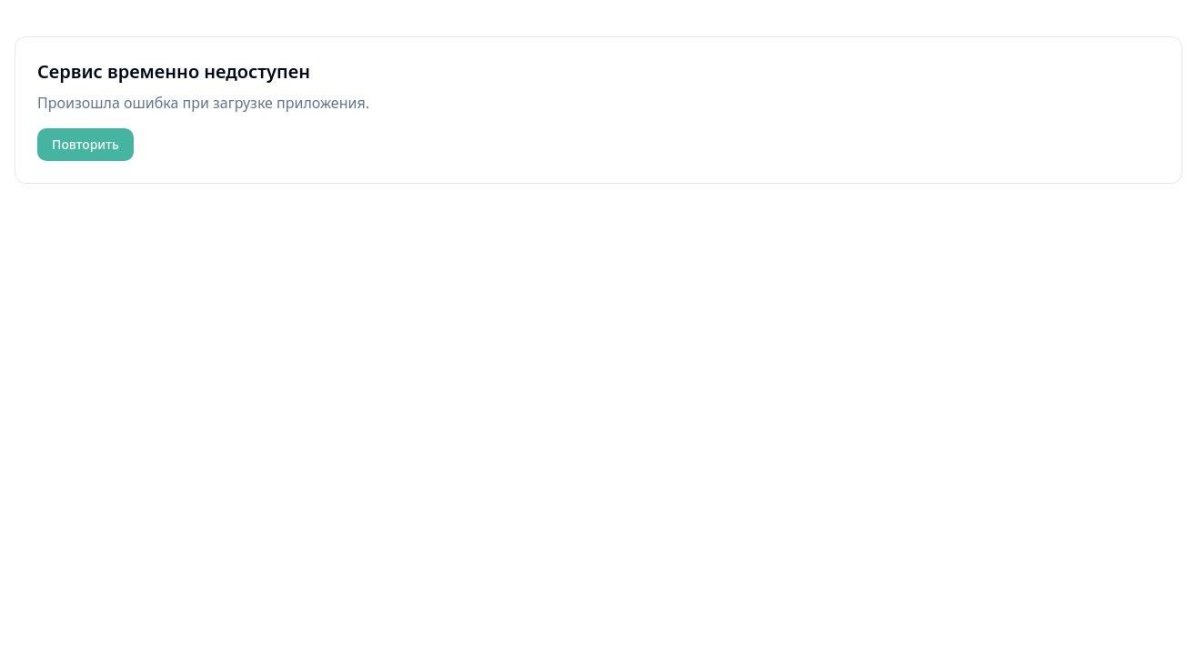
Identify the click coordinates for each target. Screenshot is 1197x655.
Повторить (85, 144)
